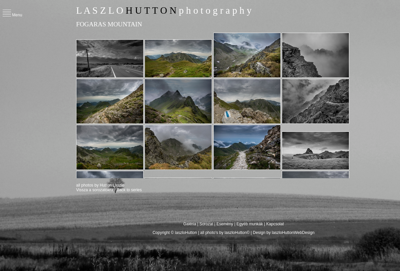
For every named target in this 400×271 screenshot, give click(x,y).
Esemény (224, 224)
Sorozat (206, 224)
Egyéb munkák (249, 224)
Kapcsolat (275, 224)
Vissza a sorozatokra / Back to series (109, 190)
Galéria (190, 224)
